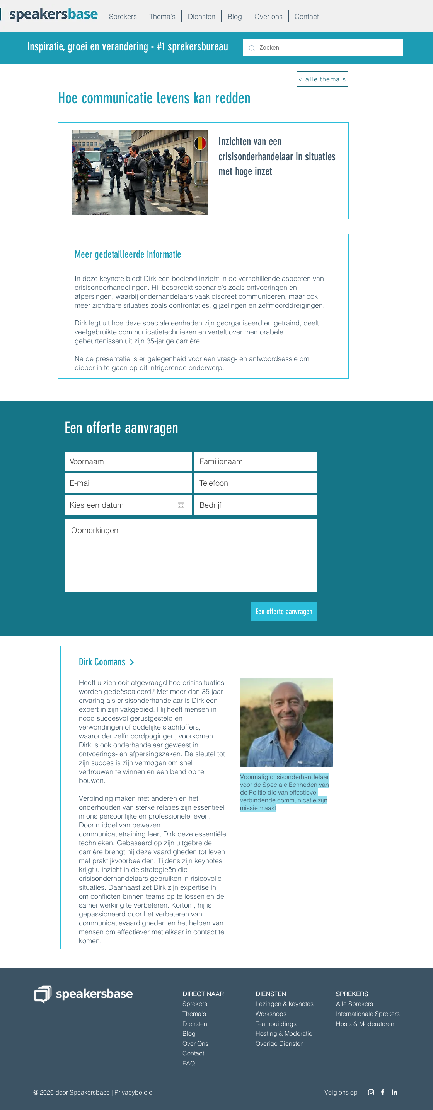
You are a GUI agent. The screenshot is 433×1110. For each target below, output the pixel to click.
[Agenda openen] (181, 505)
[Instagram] (371, 1092)
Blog (189, 1033)
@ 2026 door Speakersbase (71, 1092)
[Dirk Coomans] (148, 662)
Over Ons (195, 1043)
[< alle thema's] (322, 79)
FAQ (188, 1063)
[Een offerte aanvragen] (284, 611)
